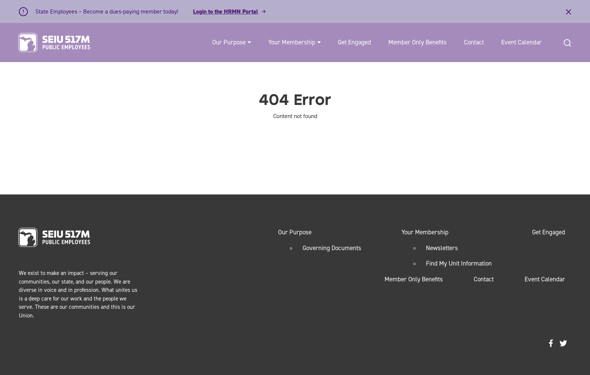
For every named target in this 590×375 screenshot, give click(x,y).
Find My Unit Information (459, 263)
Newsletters (442, 248)
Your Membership (291, 42)
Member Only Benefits (417, 42)
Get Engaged (354, 42)
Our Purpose (229, 42)
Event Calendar (521, 42)
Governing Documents (332, 248)
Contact (474, 42)
